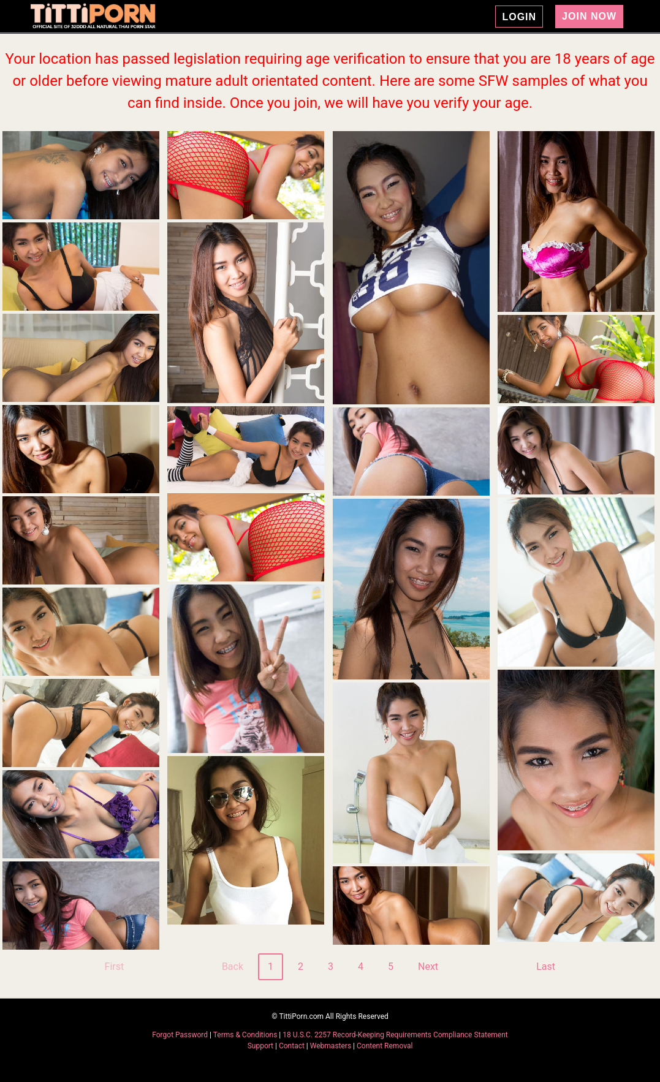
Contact (292, 1046)
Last (545, 966)
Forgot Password (181, 1035)
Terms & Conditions (246, 1035)
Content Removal (384, 1046)
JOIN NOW (589, 16)
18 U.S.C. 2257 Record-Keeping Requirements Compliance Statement (395, 1035)
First (114, 966)
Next (428, 966)
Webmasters (330, 1046)
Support (260, 1046)
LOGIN (519, 17)
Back (232, 966)
